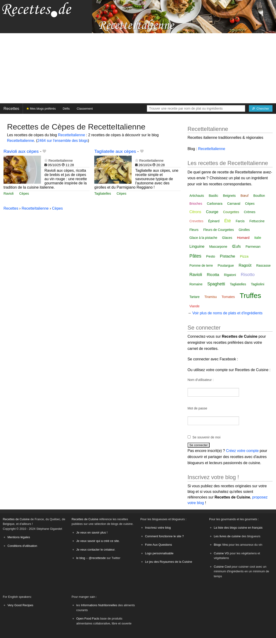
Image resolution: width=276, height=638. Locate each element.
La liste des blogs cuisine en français (238, 527)
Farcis (240, 221)
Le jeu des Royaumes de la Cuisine (168, 561)
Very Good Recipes (20, 605)
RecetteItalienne (71, 135)
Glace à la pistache (203, 238)
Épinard (213, 221)
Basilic (213, 195)
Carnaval (233, 203)
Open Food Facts (87, 618)
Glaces (227, 238)
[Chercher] (260, 108)
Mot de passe (197, 408)
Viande (194, 306)
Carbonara (214, 203)
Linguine (196, 246)
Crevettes (196, 221)
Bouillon (259, 195)
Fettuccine (257, 221)
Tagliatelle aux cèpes (115, 151)
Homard (243, 238)
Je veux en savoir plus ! (92, 532)
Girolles (244, 230)
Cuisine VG (221, 553)
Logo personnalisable (159, 553)
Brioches (195, 203)
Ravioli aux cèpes (21, 151)
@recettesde (97, 558)
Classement (85, 108)
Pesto (210, 256)
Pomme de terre (201, 265)
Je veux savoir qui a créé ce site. (98, 541)
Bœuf (244, 195)
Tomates (228, 297)
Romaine (196, 284)
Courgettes (231, 212)
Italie (257, 238)
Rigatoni (230, 275)
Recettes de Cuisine (16, 519)
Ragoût (245, 265)
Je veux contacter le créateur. (95, 549)
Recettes (11, 108)
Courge (212, 212)
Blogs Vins (221, 544)
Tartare (194, 297)
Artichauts (196, 195)
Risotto (247, 274)
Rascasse (263, 265)
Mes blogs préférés (41, 108)
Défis (66, 108)
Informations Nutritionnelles (99, 605)
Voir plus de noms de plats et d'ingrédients (227, 313)
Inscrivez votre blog (158, 527)
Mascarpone (218, 246)
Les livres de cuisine (227, 536)
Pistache (227, 256)
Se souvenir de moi (206, 437)
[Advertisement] (138, 68)
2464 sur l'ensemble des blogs (62, 141)
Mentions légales (18, 537)
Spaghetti (216, 284)
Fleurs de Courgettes (218, 230)
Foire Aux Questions (158, 544)
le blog (80, 558)
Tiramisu (210, 297)
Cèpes (24, 193)
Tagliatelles (102, 193)
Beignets (229, 195)
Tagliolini (257, 284)
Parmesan (253, 246)
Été (227, 220)
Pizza (244, 256)
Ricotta (213, 274)
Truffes (250, 295)
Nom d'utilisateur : (201, 380)
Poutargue (226, 265)
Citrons (195, 212)
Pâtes (195, 255)
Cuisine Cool (222, 566)
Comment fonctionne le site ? (164, 536)
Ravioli (9, 193)
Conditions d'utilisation (22, 546)
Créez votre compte (242, 451)
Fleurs (194, 230)
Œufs (236, 246)
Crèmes (249, 212)
